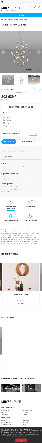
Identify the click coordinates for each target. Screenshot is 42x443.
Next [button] (38, 53)
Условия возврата (7, 424)
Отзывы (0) (17, 150)
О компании (5, 410)
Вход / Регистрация (35, 2)
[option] (21, 52)
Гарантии (26, 420)
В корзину (9, 141)
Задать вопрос (26, 150)
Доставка (4, 420)
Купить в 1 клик (26, 141)
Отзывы (24, 414)
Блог (24, 424)
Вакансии (25, 412)
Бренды (25, 422)
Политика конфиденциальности (16, 436)
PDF (36, 89)
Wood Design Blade (21, 288)
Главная (4, 20)
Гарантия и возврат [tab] (11, 211)
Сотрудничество (27, 410)
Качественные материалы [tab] (11, 198)
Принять (21, 440)
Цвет (5, 113)
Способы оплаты (6, 422)
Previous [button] (3, 53)
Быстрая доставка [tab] (31, 211)
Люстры (10, 20)
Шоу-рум (4, 412)
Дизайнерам (5, 414)
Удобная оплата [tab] (31, 197)
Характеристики (7, 150)
